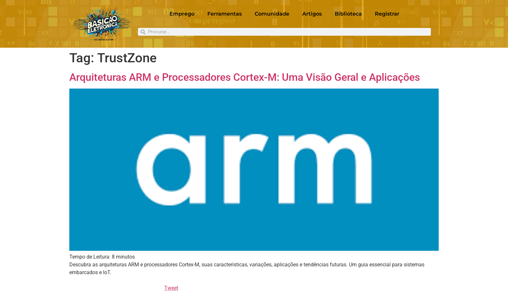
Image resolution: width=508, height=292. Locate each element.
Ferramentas (224, 14)
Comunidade (272, 14)
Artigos (312, 14)
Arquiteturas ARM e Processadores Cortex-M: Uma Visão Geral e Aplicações (244, 77)
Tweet (171, 288)
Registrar (387, 14)
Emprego (181, 14)
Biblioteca (348, 14)
